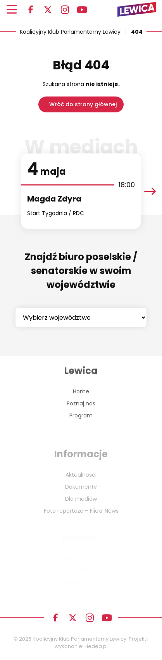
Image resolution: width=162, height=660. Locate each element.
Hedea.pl (96, 646)
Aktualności (81, 475)
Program (81, 415)
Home (81, 391)
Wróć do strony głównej (83, 104)
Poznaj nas (81, 403)
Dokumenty (81, 487)
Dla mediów (81, 499)
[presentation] (150, 191)
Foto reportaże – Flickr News (81, 511)
